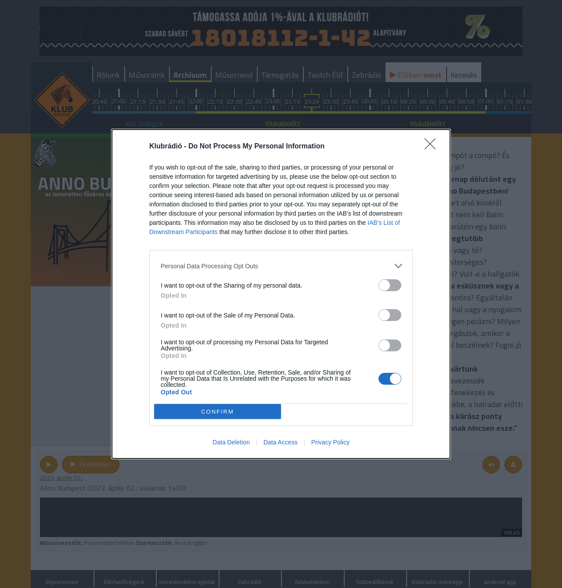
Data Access (280, 442)
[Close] (433, 146)
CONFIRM (217, 411)
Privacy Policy (330, 442)
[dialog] (281, 294)
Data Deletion (231, 442)
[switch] (389, 285)
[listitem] (281, 266)
